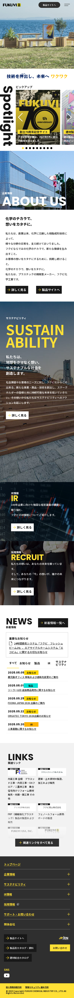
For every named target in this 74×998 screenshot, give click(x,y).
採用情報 (9, 904)
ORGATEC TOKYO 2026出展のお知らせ (29, 715)
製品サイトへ (49, 4)
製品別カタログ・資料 (22, 948)
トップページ (12, 864)
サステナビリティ (61, 663)
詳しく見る (18, 290)
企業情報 (9, 874)
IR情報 (8, 894)
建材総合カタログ (19, 957)
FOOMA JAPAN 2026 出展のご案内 (26, 703)
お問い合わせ (60, 948)
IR (49, 663)
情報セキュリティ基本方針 (37, 987)
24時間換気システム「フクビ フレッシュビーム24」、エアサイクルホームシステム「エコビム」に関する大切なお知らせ (36, 648)
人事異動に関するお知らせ (22, 728)
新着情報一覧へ (54, 623)
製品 (37, 663)
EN (66, 938)
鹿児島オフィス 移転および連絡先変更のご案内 (33, 677)
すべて (13, 663)
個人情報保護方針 (14, 987)
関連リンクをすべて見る (38, 843)
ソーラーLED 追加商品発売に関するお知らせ (31, 690)
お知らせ (25, 663)
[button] (69, 117)
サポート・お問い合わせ (19, 914)
